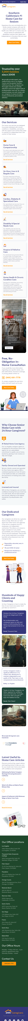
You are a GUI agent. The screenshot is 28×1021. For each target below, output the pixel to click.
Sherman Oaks (6, 896)
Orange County (6, 880)
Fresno (4, 920)
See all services (8, 159)
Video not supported (14, 109)
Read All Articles (7, 807)
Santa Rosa (5, 928)
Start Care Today (14, 42)
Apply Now (23, 1)
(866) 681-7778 (13, 377)
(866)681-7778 (9, 963)
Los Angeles (5, 846)
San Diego (5, 912)
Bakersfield (5, 936)
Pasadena (5, 872)
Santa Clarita (6, 904)
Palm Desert (5, 864)
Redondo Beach (6, 888)
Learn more (9, 347)
